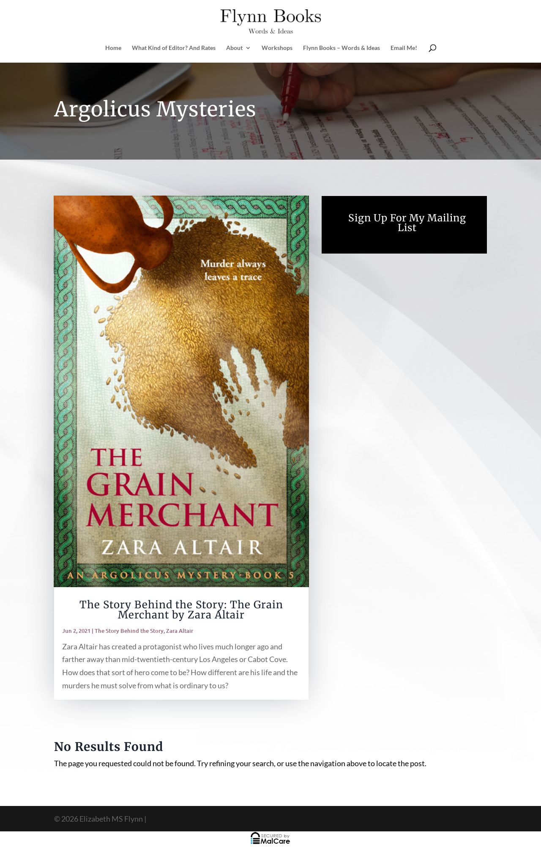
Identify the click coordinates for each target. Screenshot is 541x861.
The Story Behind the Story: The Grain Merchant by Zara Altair (181, 609)
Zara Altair (179, 631)
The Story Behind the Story (129, 631)
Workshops (277, 48)
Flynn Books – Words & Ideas (341, 48)
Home (113, 48)
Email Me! (404, 48)
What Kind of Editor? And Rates (174, 48)
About (234, 48)
